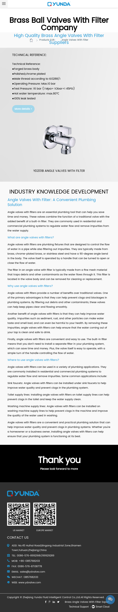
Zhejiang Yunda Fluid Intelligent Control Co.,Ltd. (52, 597)
